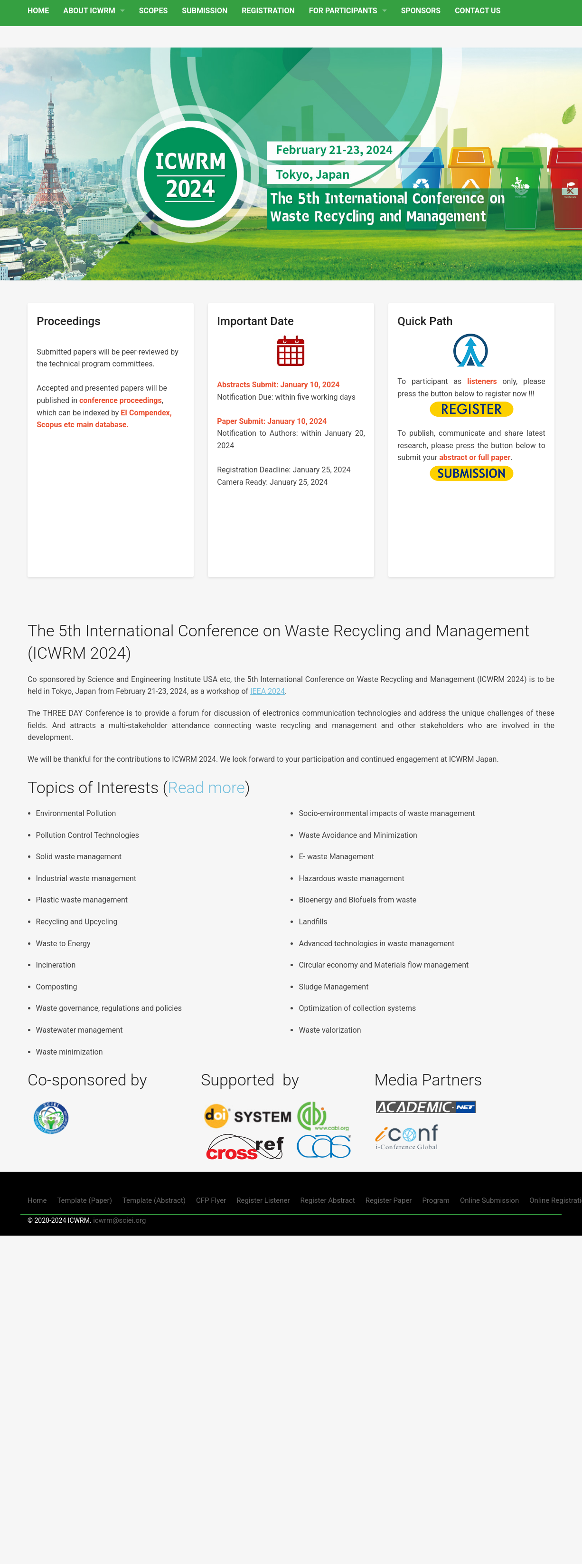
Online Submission (489, 1200)
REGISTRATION (268, 10)
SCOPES (153, 10)
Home (37, 1200)
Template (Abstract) (154, 1200)
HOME (38, 10)
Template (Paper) (84, 1200)
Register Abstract (327, 1200)
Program (435, 1200)
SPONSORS (421, 10)
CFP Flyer (211, 1200)
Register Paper (389, 1200)
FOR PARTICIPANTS (343, 10)
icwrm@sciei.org (119, 1220)
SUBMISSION (204, 10)
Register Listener (263, 1200)
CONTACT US (477, 10)
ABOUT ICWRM (89, 10)
